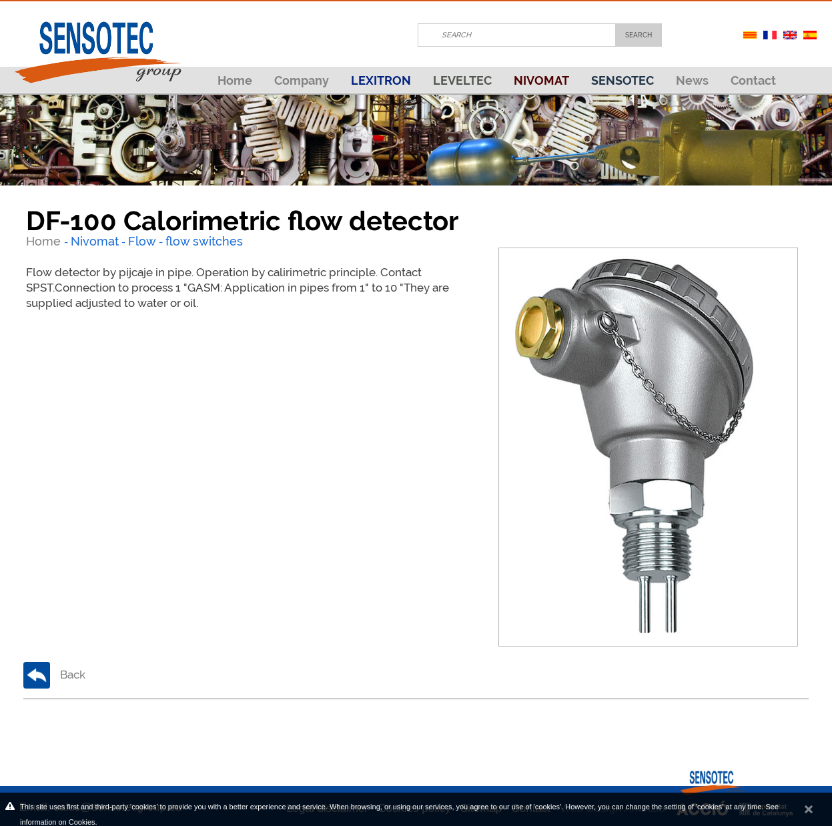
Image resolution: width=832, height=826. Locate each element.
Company (301, 80)
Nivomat (95, 241)
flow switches (204, 241)
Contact (753, 80)
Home (235, 80)
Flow (142, 241)
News (692, 80)
